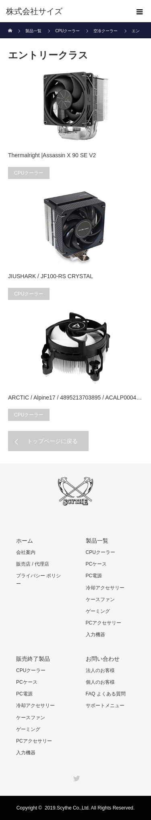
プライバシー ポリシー (38, 579)
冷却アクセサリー (105, 588)
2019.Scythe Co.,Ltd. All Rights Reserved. (89, 808)
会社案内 (25, 552)
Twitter (76, 777)
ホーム (24, 540)
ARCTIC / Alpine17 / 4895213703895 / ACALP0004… (75, 397)
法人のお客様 (100, 670)
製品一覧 (97, 540)
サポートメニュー (105, 705)
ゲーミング (98, 611)
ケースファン (100, 599)
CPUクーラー (28, 173)
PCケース (96, 564)
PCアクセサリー (104, 623)
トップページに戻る (52, 441)
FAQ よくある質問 (106, 694)
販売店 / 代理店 (32, 564)
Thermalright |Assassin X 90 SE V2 (52, 155)
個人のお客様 (100, 682)
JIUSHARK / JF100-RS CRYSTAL (50, 276)
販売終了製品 (33, 659)
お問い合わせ (103, 659)
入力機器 (95, 634)
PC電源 (94, 576)
